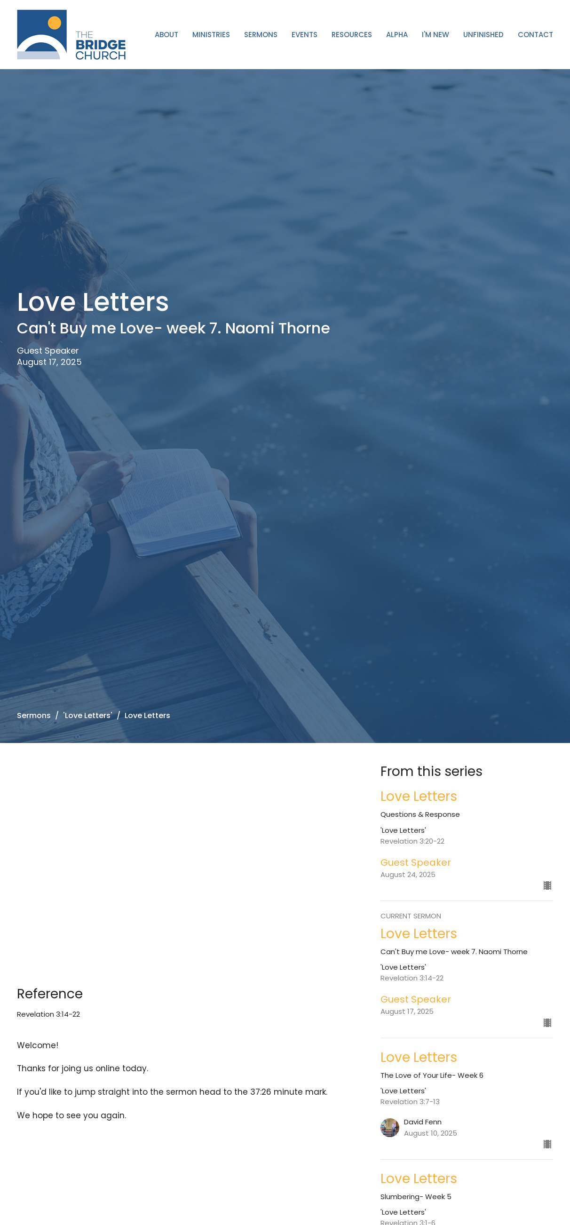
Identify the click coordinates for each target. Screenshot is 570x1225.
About (166, 35)
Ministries (211, 35)
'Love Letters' (87, 715)
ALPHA (397, 35)
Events (304, 35)
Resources (352, 35)
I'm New (435, 35)
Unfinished (483, 35)
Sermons (260, 35)
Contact (535, 35)
